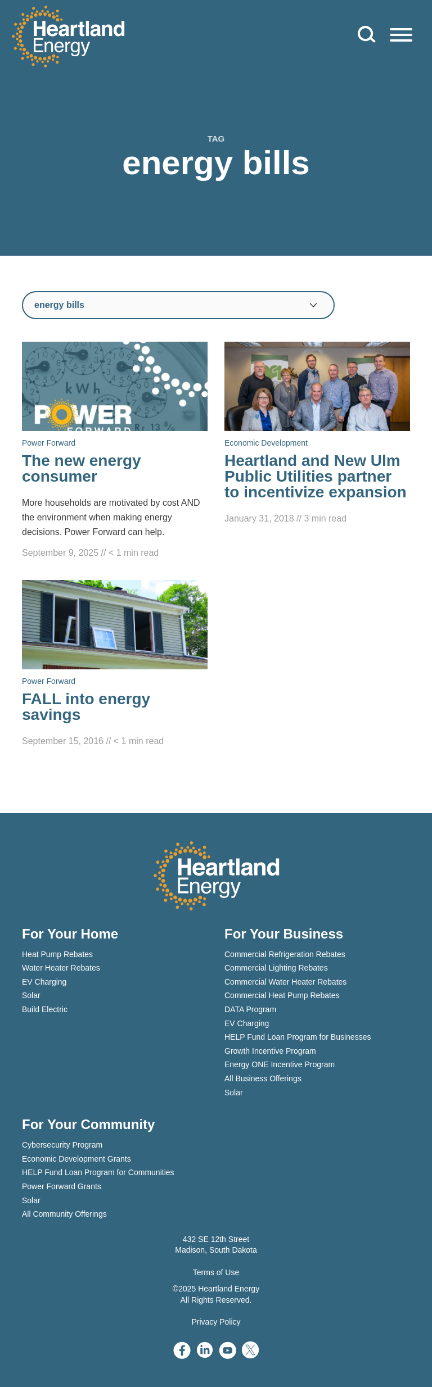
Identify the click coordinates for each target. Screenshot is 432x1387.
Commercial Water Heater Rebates (285, 981)
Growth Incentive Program (270, 1050)
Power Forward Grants (61, 1186)
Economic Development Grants (76, 1158)
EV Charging (44, 981)
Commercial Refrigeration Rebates (284, 954)
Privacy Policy (215, 1321)
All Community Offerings (64, 1213)
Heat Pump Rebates (57, 954)
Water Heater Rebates (61, 967)
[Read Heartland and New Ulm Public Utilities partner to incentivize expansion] (317, 434)
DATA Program (250, 1009)
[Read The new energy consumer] (115, 451)
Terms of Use (216, 1272)
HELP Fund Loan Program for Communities (98, 1172)
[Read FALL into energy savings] (115, 664)
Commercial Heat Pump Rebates (282, 995)
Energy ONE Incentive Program (279, 1064)
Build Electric (45, 1009)
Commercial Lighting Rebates (276, 967)
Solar (31, 995)
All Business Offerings (263, 1078)
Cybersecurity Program (62, 1144)
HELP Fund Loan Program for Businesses (297, 1036)
